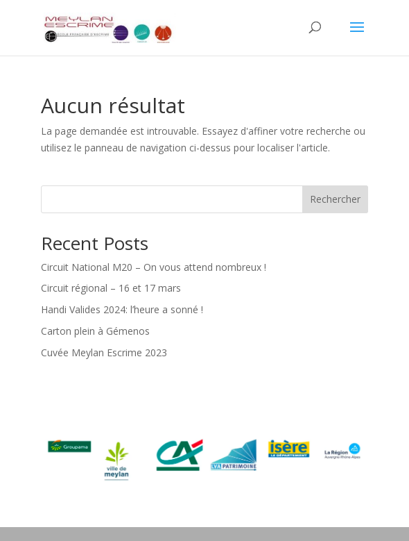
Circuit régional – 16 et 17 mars (111, 287)
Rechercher (335, 199)
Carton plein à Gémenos (95, 331)
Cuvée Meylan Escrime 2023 (104, 352)
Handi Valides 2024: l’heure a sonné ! (122, 309)
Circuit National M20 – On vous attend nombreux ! (153, 267)
